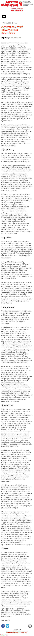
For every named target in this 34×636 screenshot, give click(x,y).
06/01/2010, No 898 (16, 38)
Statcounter (4, 635)
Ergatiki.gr (5, 37)
